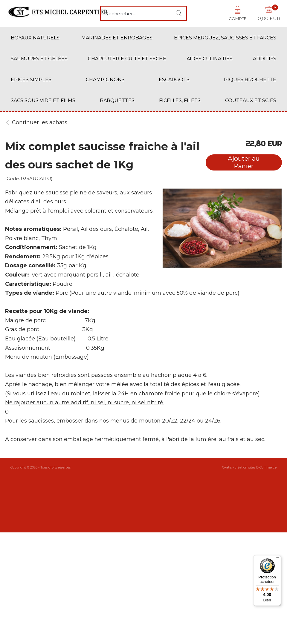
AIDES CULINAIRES (210, 59)
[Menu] (277, 558)
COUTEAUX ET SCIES (250, 100)
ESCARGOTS (174, 79)
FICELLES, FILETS (180, 100)
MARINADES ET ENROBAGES (116, 38)
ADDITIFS (264, 59)
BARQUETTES (117, 100)
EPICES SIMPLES (31, 79)
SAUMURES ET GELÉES (39, 59)
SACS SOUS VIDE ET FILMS (43, 100)
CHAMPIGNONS (105, 79)
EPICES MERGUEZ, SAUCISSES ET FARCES (225, 38)
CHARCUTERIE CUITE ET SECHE (127, 59)
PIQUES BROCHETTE (250, 79)
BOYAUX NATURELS (35, 38)
